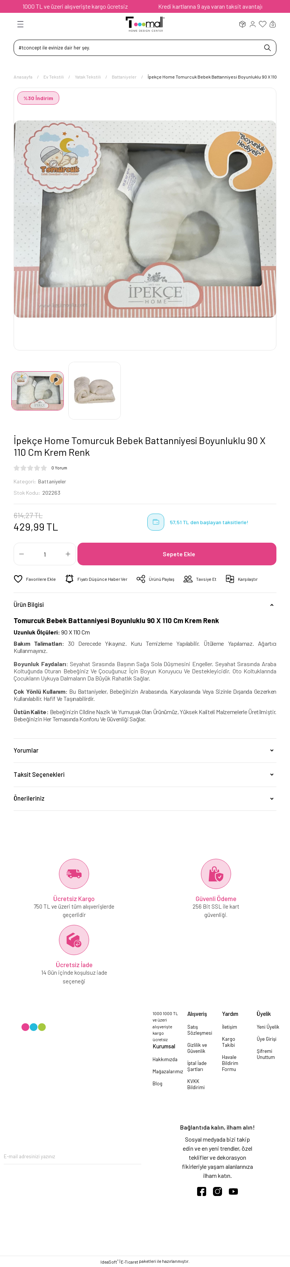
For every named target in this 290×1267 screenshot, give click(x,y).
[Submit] (135, 1156)
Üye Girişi (266, 1039)
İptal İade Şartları (197, 1066)
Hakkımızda (165, 1059)
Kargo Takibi (228, 1042)
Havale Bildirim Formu (230, 1063)
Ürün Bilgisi (29, 604)
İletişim (229, 1027)
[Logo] (145, 23)
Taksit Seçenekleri (39, 774)
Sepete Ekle (179, 553)
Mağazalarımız (168, 1071)
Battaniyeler (53, 481)
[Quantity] (44, 554)
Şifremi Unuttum (266, 1054)
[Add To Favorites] (35, 578)
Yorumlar (26, 749)
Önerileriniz (29, 798)
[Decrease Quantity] (21, 554)
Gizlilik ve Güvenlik (197, 1048)
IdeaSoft (109, 1261)
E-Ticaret (129, 1261)
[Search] (145, 48)
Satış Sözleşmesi (199, 1030)
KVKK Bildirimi (196, 1084)
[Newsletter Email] (72, 1156)
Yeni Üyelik (268, 1027)
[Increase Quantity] (68, 554)
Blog (157, 1083)
